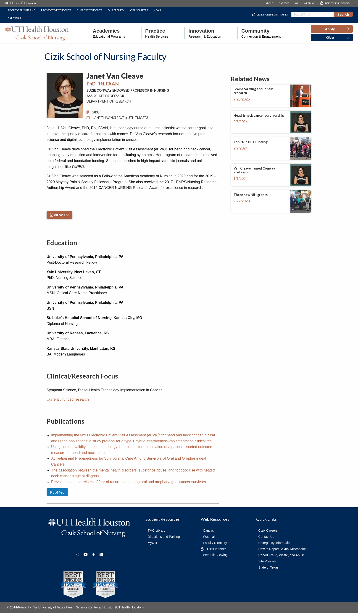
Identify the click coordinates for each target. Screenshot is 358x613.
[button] (332, 29)
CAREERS (284, 3)
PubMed (57, 492)
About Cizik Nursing (22, 10)
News (157, 10)
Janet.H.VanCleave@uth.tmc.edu (118, 118)
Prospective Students (56, 10)
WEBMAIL (309, 3)
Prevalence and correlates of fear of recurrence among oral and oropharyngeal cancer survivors (128, 482)
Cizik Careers (139, 10)
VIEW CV (59, 215)
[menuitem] (107, 33)
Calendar (14, 18)
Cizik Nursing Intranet (272, 14)
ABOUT (269, 3)
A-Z (296, 3)
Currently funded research (68, 399)
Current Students (89, 10)
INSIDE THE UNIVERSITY (337, 3)
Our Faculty (116, 10)
